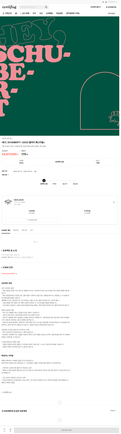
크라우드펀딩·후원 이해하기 (9, 274)
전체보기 (113, 411)
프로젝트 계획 (6, 230)
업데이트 (16, 230)
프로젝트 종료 (66, 430)
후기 (31, 230)
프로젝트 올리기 (96, 7)
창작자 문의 (32, 220)
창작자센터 (111, 13)
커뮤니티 (24, 230)
